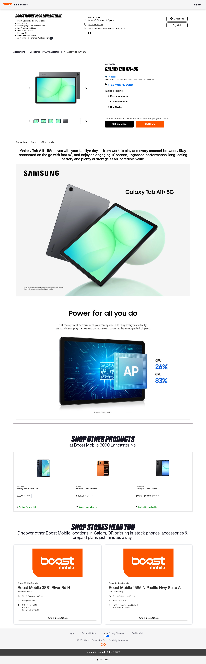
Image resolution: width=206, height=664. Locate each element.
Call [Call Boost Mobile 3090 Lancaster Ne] (177, 25)
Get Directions (119, 124)
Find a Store (21, 4)
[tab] (21, 142)
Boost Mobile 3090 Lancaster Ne (46, 52)
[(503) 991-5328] (104, 24)
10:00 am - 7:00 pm (32, 596)
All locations (19, 52)
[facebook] (89, 33)
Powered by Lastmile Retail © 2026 (103, 652)
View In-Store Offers (57, 618)
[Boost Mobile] (7, 4)
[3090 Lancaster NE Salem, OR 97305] (104, 28)
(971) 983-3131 (119, 600)
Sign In (197, 4)
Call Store (150, 124)
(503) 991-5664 (29, 600)
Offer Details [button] (103, 660)
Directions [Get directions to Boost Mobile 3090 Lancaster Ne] (177, 18)
